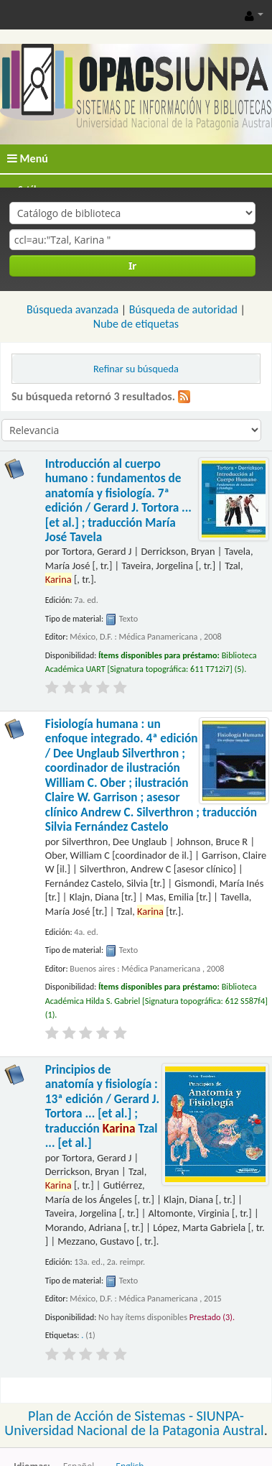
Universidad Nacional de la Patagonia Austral (133, 1430)
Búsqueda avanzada (72, 309)
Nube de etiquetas (136, 324)
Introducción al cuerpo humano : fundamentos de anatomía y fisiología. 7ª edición (118, 500)
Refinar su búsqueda (136, 368)
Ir (132, 265)
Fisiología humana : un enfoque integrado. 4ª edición (151, 775)
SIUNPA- (220, 1415)
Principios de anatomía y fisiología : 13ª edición (102, 1106)
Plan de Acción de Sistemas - (112, 1415)
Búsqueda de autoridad (183, 309)
